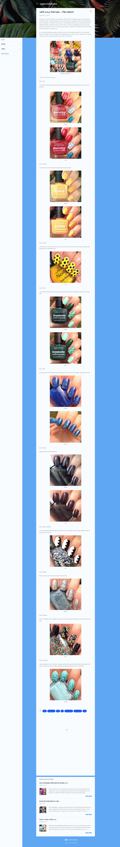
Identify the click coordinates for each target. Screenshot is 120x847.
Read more (89, 796)
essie (44, 711)
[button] (91, 11)
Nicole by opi (51, 711)
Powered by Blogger (71, 839)
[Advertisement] (101, 31)
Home (3, 39)
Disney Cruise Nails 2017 (47, 819)
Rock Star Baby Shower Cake (49, 801)
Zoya (84, 711)
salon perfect (77, 711)
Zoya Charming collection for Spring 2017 (53, 783)
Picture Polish (68, 711)
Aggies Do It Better (48, 4)
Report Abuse (5, 53)
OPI (62, 711)
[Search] (105, 4)
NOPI (58, 711)
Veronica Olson (74, 842)
